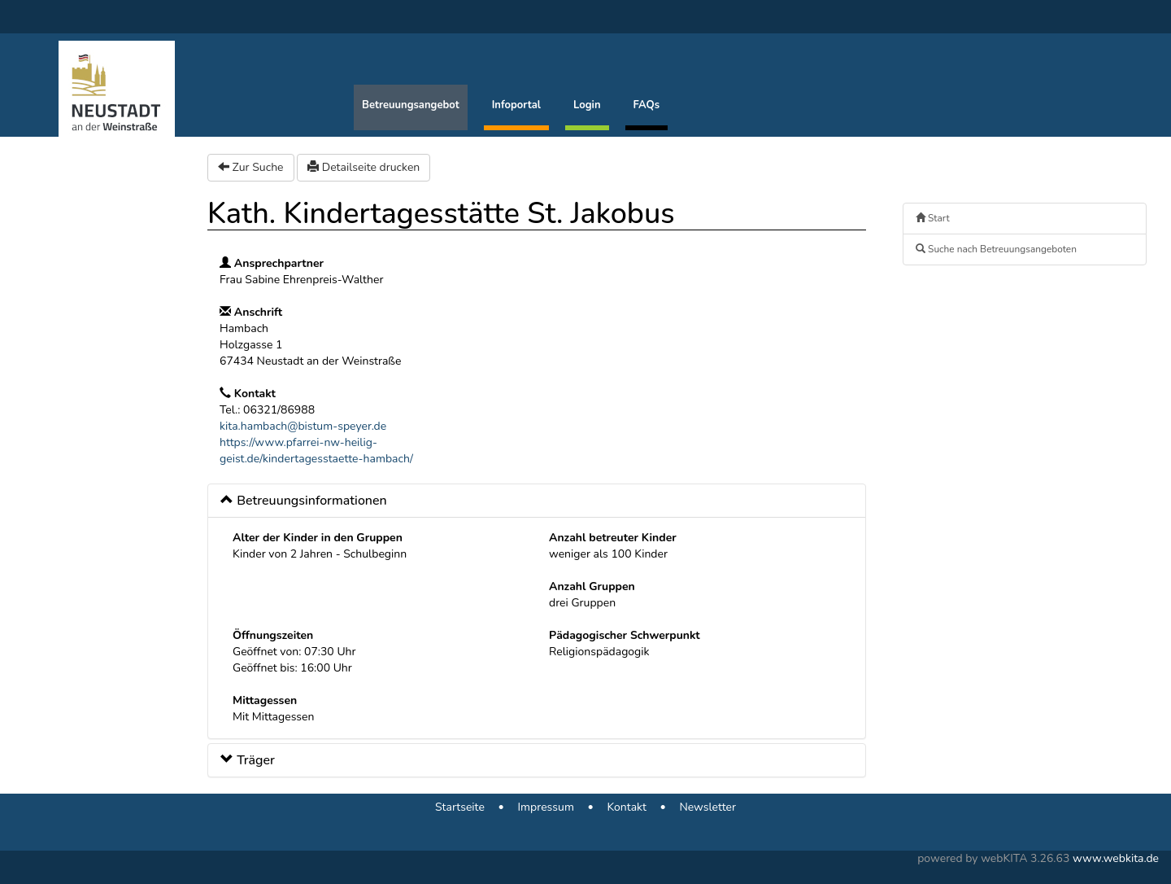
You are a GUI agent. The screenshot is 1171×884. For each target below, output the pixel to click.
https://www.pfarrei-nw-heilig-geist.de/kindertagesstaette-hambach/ (316, 450)
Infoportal (516, 105)
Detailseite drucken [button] (363, 167)
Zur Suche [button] (251, 167)
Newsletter (707, 807)
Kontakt (626, 807)
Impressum (545, 807)
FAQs (646, 105)
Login (587, 105)
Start (933, 218)
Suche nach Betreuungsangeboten (996, 249)
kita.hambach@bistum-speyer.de (303, 426)
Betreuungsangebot (410, 105)
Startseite (460, 807)
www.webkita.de (1116, 858)
